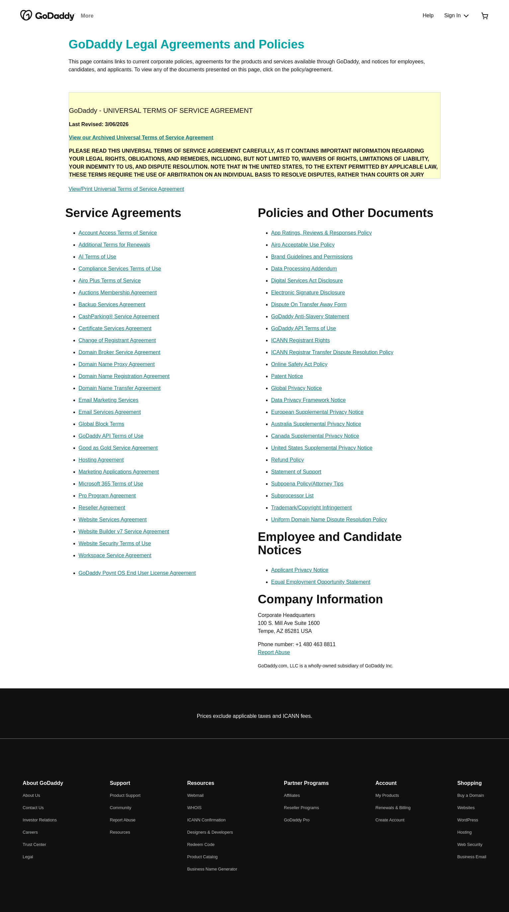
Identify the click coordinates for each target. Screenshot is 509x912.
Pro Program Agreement (107, 495)
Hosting (464, 832)
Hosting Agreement (101, 460)
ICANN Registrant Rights (300, 340)
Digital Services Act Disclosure (307, 280)
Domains (92, 16)
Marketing (201, 16)
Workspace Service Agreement (115, 555)
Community (120, 807)
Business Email (471, 856)
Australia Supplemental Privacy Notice (316, 424)
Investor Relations (39, 819)
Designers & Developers (210, 832)
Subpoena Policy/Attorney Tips (307, 484)
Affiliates (292, 795)
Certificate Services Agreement (115, 328)
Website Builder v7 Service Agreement (124, 531)
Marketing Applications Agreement (119, 472)
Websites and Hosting (156, 16)
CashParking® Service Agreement (119, 316)
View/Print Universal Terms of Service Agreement (126, 189)
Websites (465, 807)
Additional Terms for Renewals (114, 245)
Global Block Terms (102, 424)
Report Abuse (274, 652)
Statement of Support (296, 472)
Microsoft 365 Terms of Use (111, 484)
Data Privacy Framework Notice (308, 400)
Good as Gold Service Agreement (118, 448)
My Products (387, 795)
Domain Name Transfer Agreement (120, 388)
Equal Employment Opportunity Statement (321, 582)
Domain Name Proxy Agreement (117, 364)
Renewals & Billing (393, 807)
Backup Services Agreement (112, 304)
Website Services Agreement (113, 519)
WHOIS (194, 807)
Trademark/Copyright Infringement (311, 507)
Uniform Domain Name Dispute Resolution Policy (329, 519)
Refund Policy (287, 460)
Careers (30, 832)
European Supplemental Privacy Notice (317, 412)
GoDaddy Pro (297, 819)
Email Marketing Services (109, 400)
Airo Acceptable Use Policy (303, 245)
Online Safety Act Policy (299, 364)
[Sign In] (457, 16)
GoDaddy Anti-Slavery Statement (310, 316)
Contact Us (33, 807)
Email (116, 16)
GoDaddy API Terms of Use (111, 436)
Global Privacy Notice (296, 388)
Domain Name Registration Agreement (124, 376)
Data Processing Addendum (304, 268)
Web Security (469, 844)
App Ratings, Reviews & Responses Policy (321, 233)
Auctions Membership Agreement (118, 292)
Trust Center (34, 844)
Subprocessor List (292, 495)
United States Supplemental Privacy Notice (322, 448)
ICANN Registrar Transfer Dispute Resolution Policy (332, 352)
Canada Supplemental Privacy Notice (315, 436)
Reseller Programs (301, 807)
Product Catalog (202, 856)
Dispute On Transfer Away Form (309, 304)
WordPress (467, 819)
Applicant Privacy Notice (300, 570)
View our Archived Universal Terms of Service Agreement (141, 137)
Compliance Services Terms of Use (120, 268)
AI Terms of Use (98, 257)
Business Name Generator (212, 869)
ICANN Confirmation (206, 819)
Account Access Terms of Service (118, 233)
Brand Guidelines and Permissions (312, 257)
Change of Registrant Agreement (117, 340)
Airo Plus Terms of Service (110, 280)
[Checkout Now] (485, 16)
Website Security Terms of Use (115, 543)
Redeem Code (201, 844)
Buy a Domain (470, 795)
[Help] (428, 16)
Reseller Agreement (102, 507)
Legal (28, 856)
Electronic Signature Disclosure (308, 292)
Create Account (390, 819)
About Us (31, 795)
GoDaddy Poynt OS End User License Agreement (137, 573)
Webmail (195, 795)
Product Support (125, 795)
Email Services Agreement (110, 412)
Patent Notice (287, 376)
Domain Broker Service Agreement (119, 352)
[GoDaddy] (47, 15)
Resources (120, 832)
